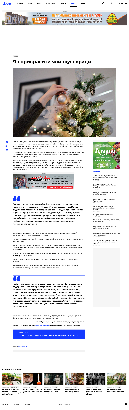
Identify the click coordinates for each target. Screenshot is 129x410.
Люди (30, 3)
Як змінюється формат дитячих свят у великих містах (106, 220)
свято (20, 346)
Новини (21, 3)
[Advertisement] (64, 40)
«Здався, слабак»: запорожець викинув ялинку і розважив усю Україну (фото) (48, 335)
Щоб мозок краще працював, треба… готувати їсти (72, 391)
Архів (84, 3)
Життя (64, 3)
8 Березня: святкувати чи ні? (103, 215)
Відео (39, 3)
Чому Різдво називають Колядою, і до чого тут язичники (106, 234)
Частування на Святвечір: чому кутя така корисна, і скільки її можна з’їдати (106, 241)
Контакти (27, 404)
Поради (74, 3)
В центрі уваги (51, 3)
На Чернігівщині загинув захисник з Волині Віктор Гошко (32, 391)
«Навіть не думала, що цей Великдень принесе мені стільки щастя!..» (104, 185)
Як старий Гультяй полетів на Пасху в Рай (115, 390)
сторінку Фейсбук (42, 325)
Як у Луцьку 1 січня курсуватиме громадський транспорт (104, 227)
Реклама (16, 404)
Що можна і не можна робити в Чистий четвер (104, 200)
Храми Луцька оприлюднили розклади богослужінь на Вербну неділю (104, 207)
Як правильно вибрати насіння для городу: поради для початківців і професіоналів (11, 392)
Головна (5, 404)
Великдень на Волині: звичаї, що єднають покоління (104, 193)
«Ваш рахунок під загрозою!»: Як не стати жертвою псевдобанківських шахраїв (105, 177)
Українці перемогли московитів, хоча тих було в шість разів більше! (94, 392)
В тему (96, 171)
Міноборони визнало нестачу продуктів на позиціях (52, 391)
